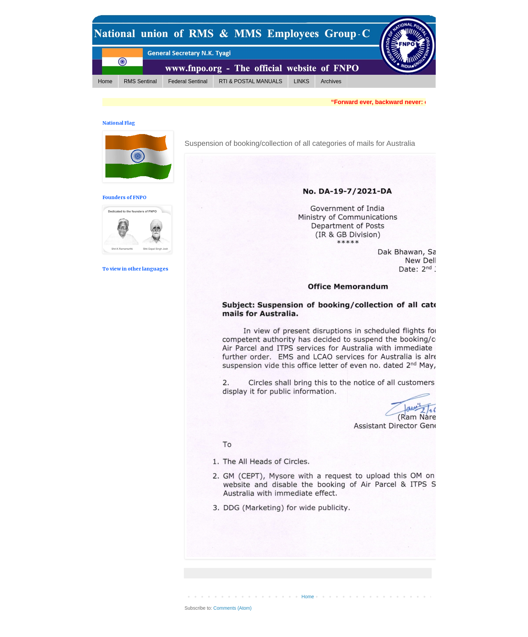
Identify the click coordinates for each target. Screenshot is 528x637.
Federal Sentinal (188, 81)
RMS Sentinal (140, 81)
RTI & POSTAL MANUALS (250, 81)
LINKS (301, 81)
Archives (331, 81)
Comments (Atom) (232, 608)
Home (105, 81)
